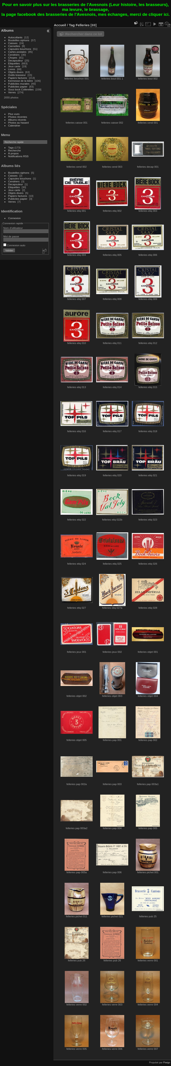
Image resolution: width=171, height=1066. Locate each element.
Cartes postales (17, 51)
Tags (11, 147)
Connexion (14, 218)
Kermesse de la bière (20, 80)
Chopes (12, 57)
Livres (11, 69)
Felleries (83, 25)
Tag (72, 25)
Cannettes (14, 46)
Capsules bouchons (19, 48)
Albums (7, 30)
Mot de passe (11, 236)
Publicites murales (18, 83)
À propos (13, 153)
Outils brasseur (17, 74)
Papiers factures (17, 77)
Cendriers (14, 54)
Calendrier (14, 125)
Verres (12, 92)
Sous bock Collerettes (21, 89)
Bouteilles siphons (18, 40)
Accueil (60, 25)
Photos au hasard (18, 122)
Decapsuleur (15, 60)
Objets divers (16, 72)
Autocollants (15, 37)
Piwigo (166, 1062)
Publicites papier (17, 86)
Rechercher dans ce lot (83, 34)
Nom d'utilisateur (13, 227)
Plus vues (14, 113)
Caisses (13, 43)
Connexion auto (14, 245)
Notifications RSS (18, 156)
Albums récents (17, 119)
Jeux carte (14, 66)
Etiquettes (14, 63)
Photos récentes (17, 116)
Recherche (14, 150)
